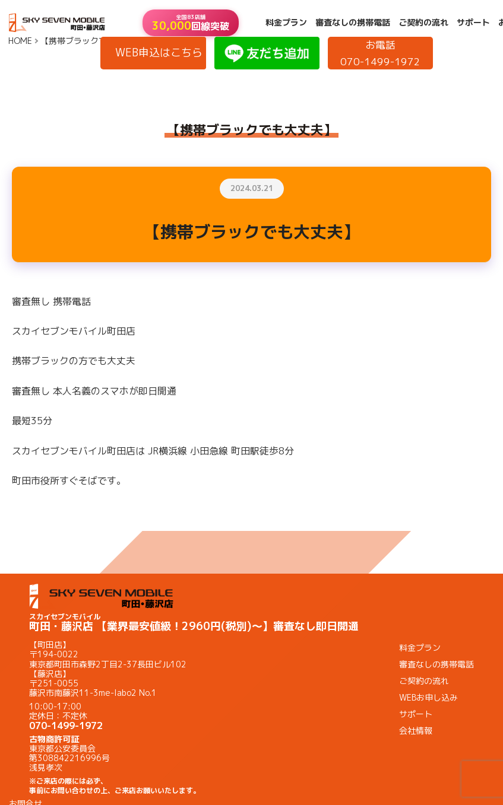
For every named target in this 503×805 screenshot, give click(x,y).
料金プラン (286, 22)
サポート (473, 22)
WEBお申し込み (428, 697)
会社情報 (415, 730)
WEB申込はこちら (159, 52)
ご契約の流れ (423, 22)
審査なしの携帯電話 (352, 22)
